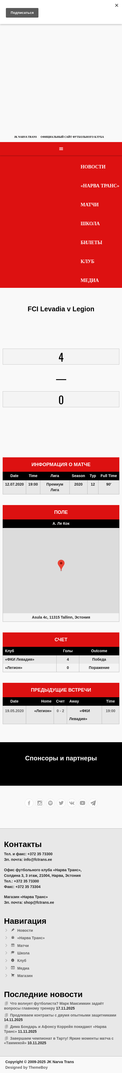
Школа (90, 223)
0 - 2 (60, 711)
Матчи (90, 204)
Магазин (21, 976)
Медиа (90, 280)
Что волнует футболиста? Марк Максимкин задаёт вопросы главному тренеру (54, 1005)
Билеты (91, 242)
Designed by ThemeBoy (26, 1067)
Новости (93, 167)
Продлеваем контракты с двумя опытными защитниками (63, 1015)
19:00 (110, 711)
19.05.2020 (14, 711)
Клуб (88, 261)
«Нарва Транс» (100, 185)
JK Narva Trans (25, 136)
